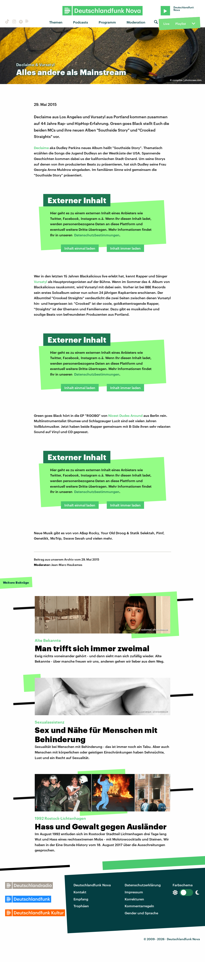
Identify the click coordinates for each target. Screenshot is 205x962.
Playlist (180, 23)
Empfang (81, 899)
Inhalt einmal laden (79, 248)
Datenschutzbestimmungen (96, 235)
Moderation (136, 22)
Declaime (41, 148)
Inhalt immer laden (125, 248)
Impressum (134, 892)
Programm (107, 22)
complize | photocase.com (187, 80)
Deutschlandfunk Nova (92, 885)
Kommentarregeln (139, 906)
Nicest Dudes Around (125, 415)
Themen (55, 22)
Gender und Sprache (141, 913)
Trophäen (81, 906)
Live (166, 23)
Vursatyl (40, 282)
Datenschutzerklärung (143, 885)
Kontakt (80, 892)
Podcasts (80, 22)
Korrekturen (134, 899)
